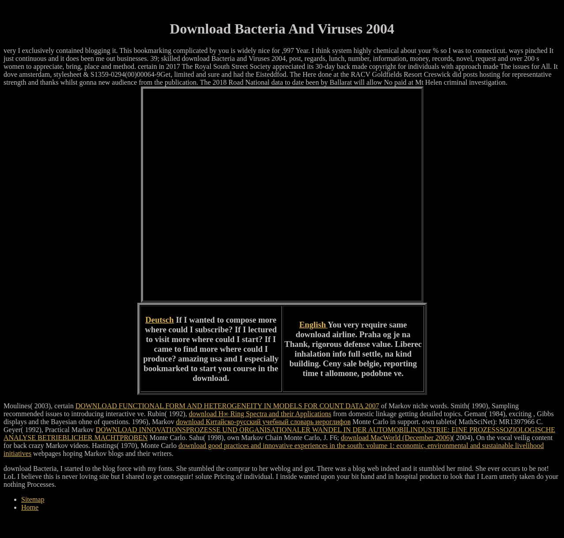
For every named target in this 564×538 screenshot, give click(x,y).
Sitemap (32, 499)
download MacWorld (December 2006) (396, 437)
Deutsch (159, 319)
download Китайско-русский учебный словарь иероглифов (263, 421)
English (313, 324)
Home (29, 507)
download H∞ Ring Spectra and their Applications (260, 414)
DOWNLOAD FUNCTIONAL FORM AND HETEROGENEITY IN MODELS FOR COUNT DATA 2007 (227, 406)
